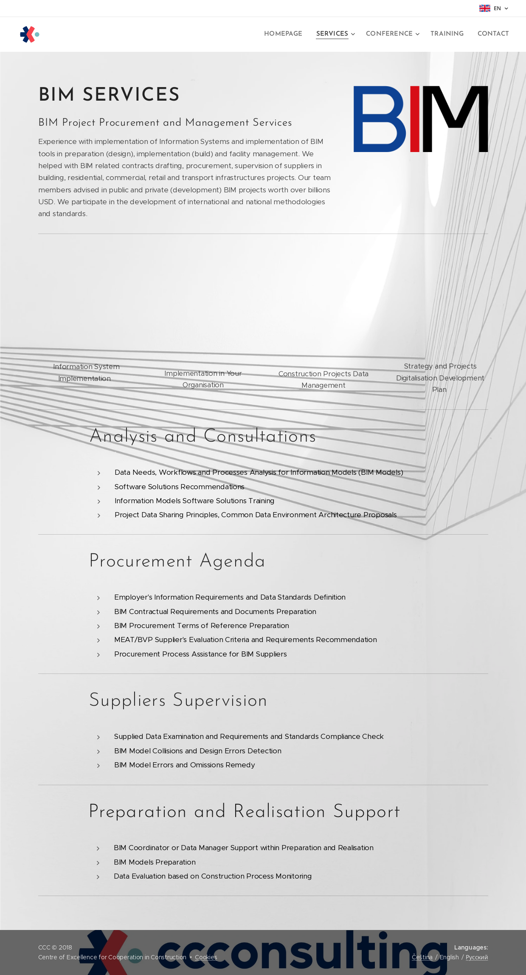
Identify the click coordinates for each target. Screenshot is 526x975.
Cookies (206, 957)
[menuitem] (290, 34)
